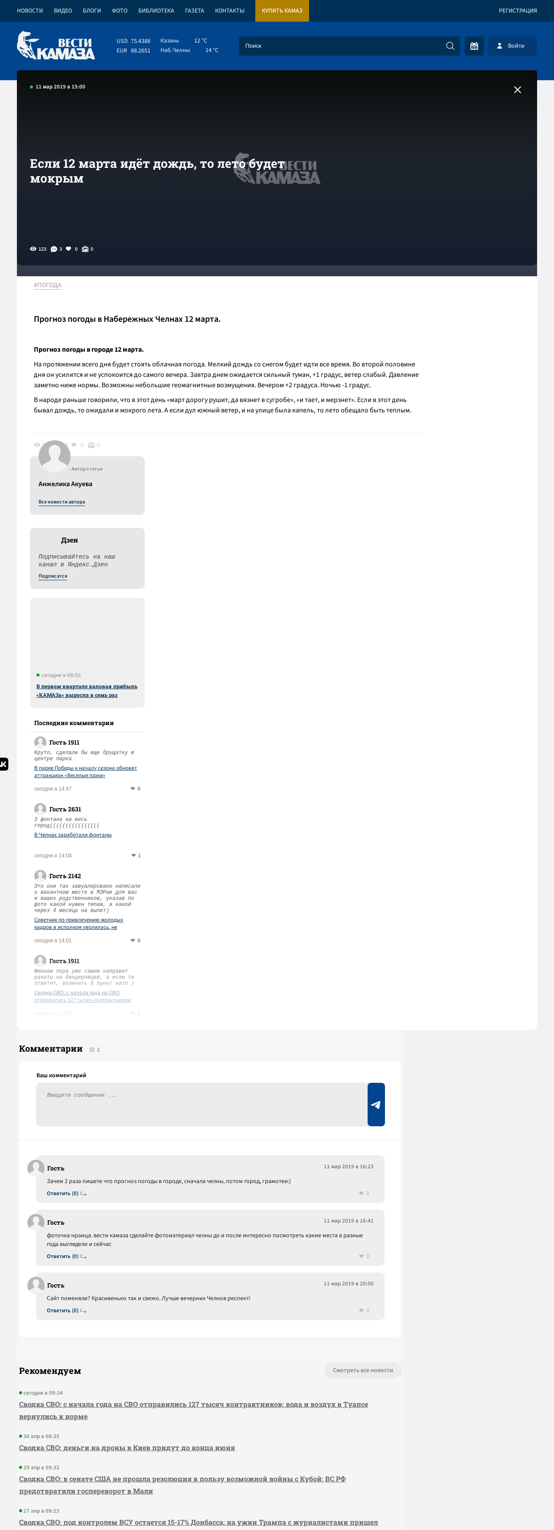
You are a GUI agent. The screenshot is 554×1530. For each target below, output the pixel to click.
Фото (119, 11)
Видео (63, 11)
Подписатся (432, 369)
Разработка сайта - (504, 1505)
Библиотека (156, 11)
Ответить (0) (65, 995)
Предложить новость (451, 1008)
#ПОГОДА (52, 285)
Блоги (92, 11)
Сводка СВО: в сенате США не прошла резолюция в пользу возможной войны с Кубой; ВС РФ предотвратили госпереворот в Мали (174, 1287)
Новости (30, 11)
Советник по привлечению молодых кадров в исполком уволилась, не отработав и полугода (458, 716)
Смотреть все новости (303, 1172)
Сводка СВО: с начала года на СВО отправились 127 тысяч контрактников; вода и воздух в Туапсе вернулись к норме (466, 789)
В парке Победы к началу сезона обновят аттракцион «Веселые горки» (465, 565)
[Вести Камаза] (56, 45)
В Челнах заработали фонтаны (452, 628)
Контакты (229, 11)
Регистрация (518, 11)
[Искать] (450, 46)
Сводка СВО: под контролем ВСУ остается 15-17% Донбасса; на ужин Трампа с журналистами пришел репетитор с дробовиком (153, 1330)
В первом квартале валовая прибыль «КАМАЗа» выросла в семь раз (466, 483)
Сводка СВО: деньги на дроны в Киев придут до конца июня (125, 1249)
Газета (194, 11)
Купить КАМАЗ (282, 11)
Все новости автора (441, 295)
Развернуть (277, 1472)
